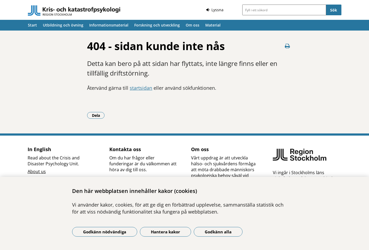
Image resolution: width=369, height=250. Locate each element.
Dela (98, 115)
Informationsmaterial (108, 25)
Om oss (192, 25)
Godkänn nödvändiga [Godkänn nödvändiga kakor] (104, 231)
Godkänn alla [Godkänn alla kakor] (218, 231)
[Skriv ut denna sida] (287, 46)
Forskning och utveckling (157, 25)
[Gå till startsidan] (74, 10)
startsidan (141, 88)
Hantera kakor (165, 231)
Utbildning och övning (63, 25)
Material (213, 25)
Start (32, 25)
